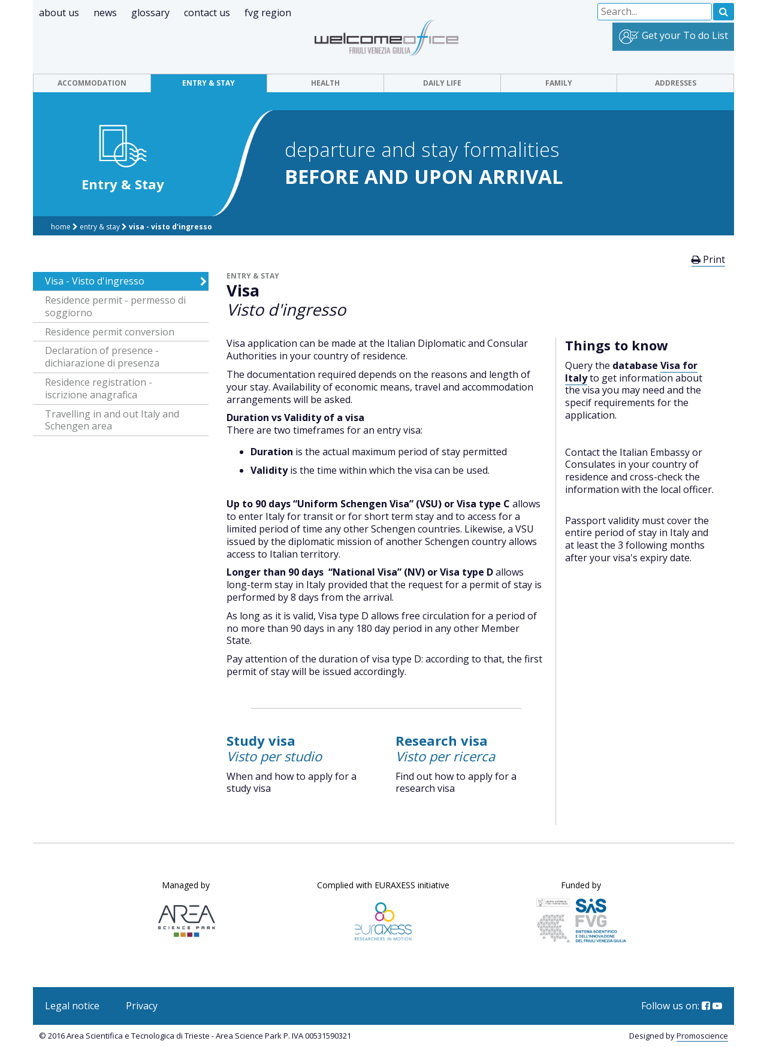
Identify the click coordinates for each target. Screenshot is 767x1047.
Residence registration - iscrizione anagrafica (98, 388)
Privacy (142, 1005)
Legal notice (72, 1005)
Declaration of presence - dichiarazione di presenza (102, 357)
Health (325, 83)
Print (708, 259)
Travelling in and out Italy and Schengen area (112, 420)
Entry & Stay (208, 83)
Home (62, 227)
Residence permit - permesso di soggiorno (115, 306)
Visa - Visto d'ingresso (170, 227)
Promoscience (702, 1035)
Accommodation (92, 83)
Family (558, 83)
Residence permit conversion (109, 332)
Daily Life (442, 83)
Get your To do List (673, 37)
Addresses (675, 83)
